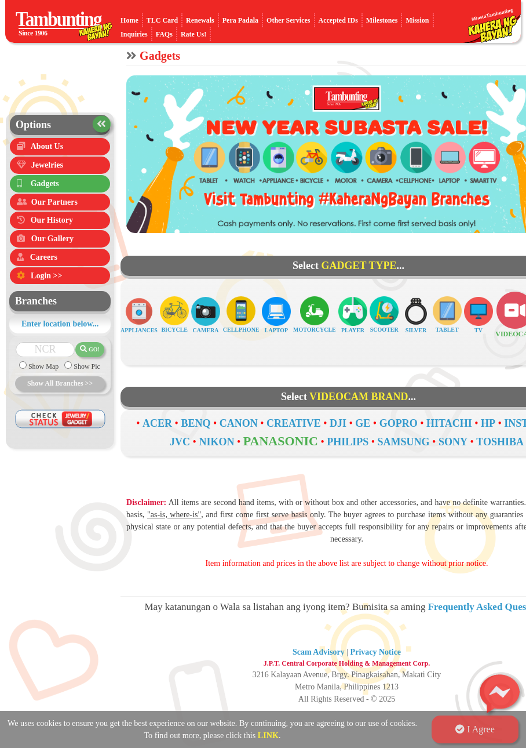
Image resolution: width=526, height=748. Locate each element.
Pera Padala (240, 20)
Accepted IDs (338, 20)
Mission (417, 20)
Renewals (200, 20)
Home (129, 20)
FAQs (164, 34)
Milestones (382, 20)
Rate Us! (193, 34)
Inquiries (134, 34)
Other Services (288, 20)
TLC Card (162, 20)
